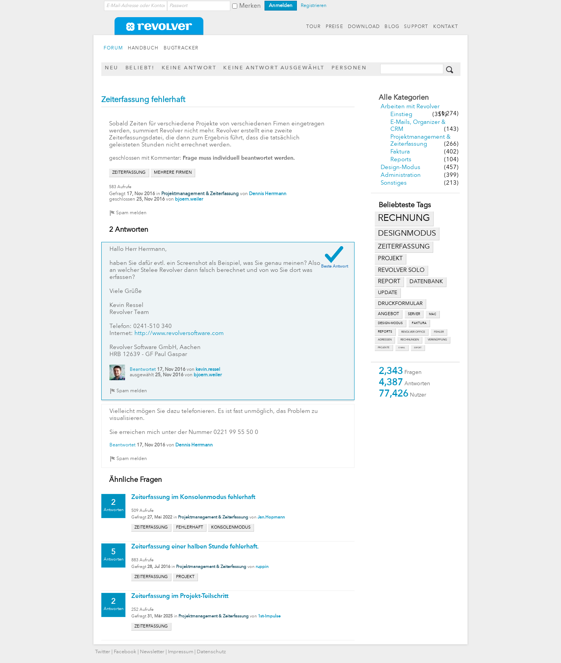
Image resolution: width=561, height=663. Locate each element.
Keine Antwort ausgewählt (273, 68)
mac (432, 314)
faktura (419, 323)
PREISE (334, 27)
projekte (384, 347)
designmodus (407, 234)
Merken (250, 6)
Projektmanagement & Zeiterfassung (200, 194)
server (414, 314)
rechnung (404, 218)
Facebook (125, 651)
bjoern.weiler (189, 199)
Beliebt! (140, 68)
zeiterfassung (404, 246)
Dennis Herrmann (267, 194)
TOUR (313, 27)
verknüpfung (437, 340)
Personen (349, 68)
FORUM (113, 48)
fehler (439, 332)
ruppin (262, 567)
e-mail (402, 348)
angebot (388, 314)
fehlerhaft (189, 527)
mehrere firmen (173, 173)
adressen (385, 340)
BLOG (392, 27)
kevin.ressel (208, 369)
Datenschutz (211, 651)
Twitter (102, 651)
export (418, 348)
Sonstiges (394, 183)
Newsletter (152, 651)
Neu (111, 68)
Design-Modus (400, 168)
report (389, 281)
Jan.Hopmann (271, 517)
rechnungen (409, 340)
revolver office (413, 332)
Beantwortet (143, 369)
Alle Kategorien (404, 97)
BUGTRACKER (181, 48)
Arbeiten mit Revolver (410, 107)
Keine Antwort (189, 68)
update (387, 292)
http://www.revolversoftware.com (179, 334)
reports (385, 331)
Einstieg (401, 115)
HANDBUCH (143, 48)
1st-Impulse (269, 616)
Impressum (180, 651)
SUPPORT (416, 27)
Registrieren (313, 6)
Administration (401, 175)
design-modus (390, 323)
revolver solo (401, 270)
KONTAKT (445, 27)
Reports (400, 160)
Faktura (400, 152)
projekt (390, 259)
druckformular (400, 303)
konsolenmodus (231, 527)
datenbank (426, 281)
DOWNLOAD (364, 27)
